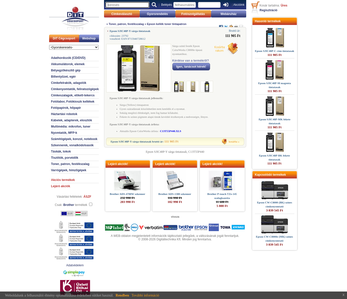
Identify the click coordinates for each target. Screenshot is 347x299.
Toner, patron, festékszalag (70, 164)
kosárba (233, 141)
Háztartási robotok (64, 114)
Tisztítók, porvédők (64, 157)
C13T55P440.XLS (170, 131)
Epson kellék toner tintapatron (166, 23)
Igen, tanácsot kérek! (191, 66)
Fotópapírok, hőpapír (66, 108)
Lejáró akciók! (118, 164)
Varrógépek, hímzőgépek (68, 170)
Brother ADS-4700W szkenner (127, 193)
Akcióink (238, 4)
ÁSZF (87, 196)
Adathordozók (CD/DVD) (68, 58)
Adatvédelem (75, 265)
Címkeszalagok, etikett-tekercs (73, 95)
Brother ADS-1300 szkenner (174, 193)
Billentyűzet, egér (63, 76)
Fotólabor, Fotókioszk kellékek (73, 101)
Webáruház (228, 14)
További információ (145, 295)
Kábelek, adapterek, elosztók (71, 120)
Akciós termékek (63, 180)
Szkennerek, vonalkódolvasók (72, 145)
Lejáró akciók (60, 186)
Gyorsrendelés (157, 14)
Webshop (89, 38)
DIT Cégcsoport (64, 38)
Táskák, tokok (61, 151)
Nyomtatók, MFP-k (64, 133)
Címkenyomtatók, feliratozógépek (75, 89)
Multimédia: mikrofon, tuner (71, 126)
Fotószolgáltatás (193, 14)
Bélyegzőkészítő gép (66, 70)
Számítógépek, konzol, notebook (74, 139)
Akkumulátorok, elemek (68, 64)
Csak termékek (71, 205)
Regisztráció (268, 10)
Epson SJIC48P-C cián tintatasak (274, 50)
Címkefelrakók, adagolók (68, 83)
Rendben (122, 295)
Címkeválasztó (121, 14)
